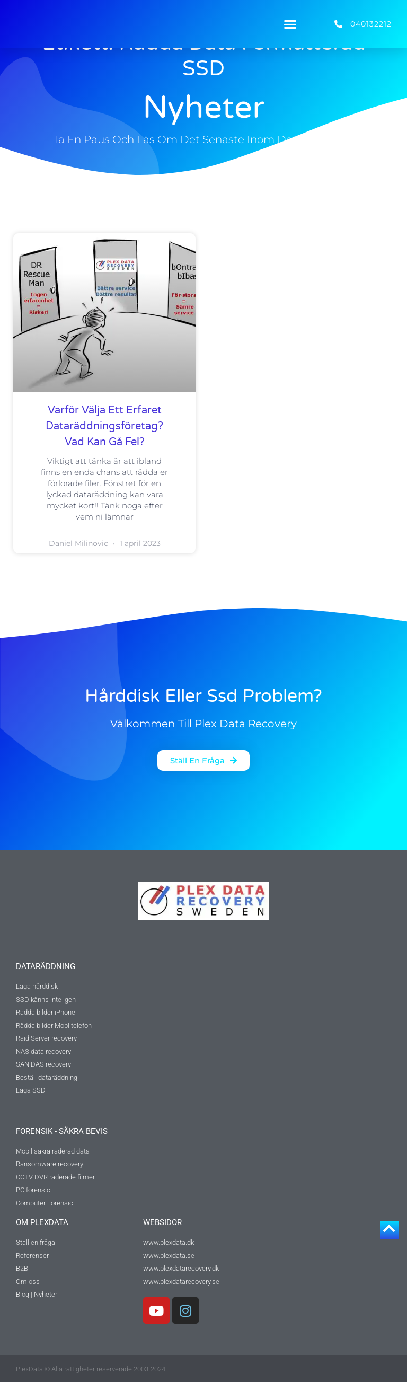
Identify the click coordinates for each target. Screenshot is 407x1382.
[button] (290, 24)
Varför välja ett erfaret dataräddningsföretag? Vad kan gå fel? (104, 426)
